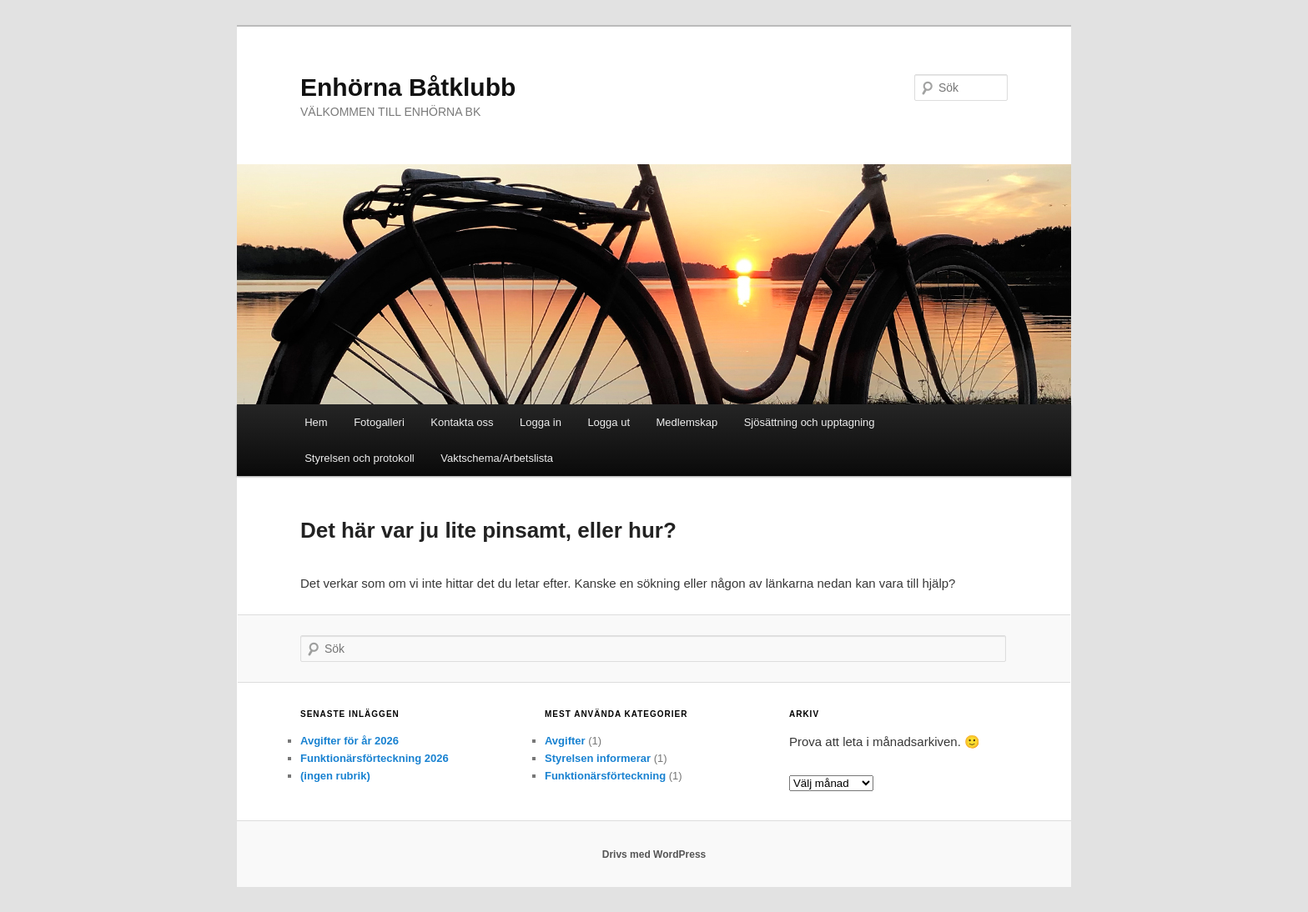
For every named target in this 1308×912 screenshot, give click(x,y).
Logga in (540, 422)
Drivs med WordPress (654, 854)
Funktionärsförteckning (605, 775)
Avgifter (565, 740)
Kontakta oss (461, 422)
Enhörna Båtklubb (408, 87)
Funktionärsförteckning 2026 (374, 758)
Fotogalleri (379, 422)
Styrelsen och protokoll (359, 458)
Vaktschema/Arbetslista (496, 458)
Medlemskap (687, 422)
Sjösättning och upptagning (809, 422)
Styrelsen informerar (598, 758)
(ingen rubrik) (335, 775)
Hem (315, 422)
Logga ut (608, 422)
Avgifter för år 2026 (349, 740)
